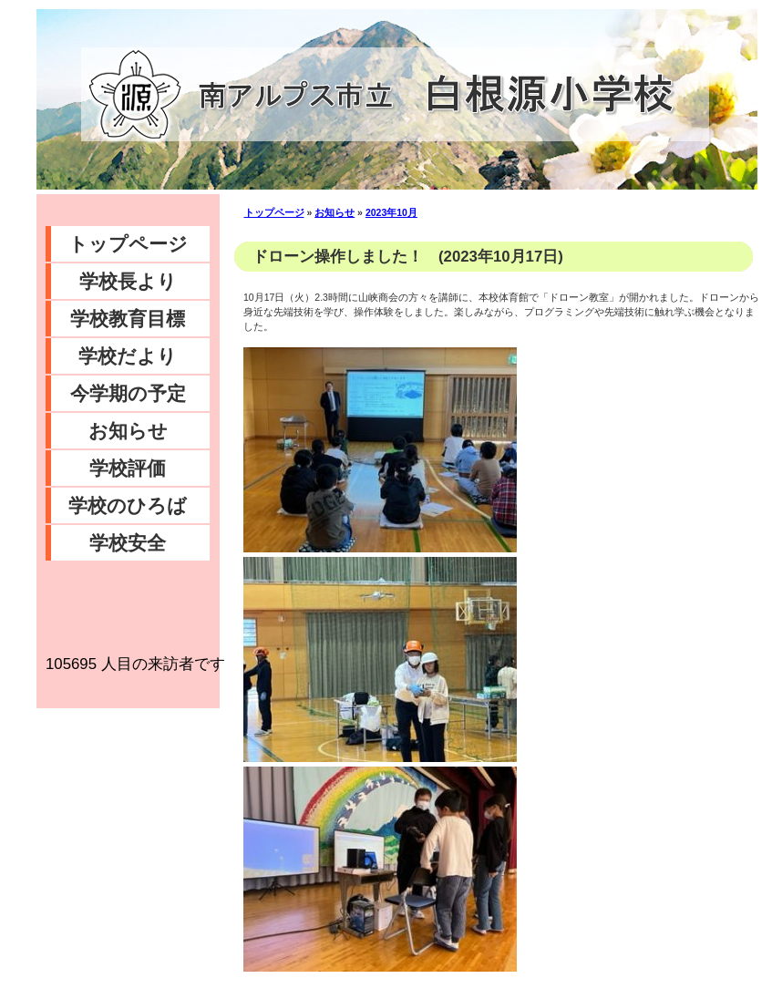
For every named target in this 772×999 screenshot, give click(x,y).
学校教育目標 (127, 318)
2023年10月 (391, 212)
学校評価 (127, 468)
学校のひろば (127, 505)
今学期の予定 (128, 393)
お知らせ (128, 430)
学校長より (128, 281)
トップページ (128, 243)
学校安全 (127, 542)
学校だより (127, 355)
